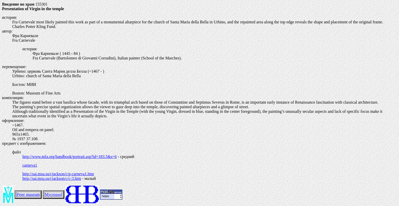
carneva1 (29, 165)
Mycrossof (53, 194)
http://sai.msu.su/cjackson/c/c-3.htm (51, 178)
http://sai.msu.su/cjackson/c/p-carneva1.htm (58, 174)
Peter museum (28, 194)
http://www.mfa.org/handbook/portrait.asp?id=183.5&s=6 (69, 156)
